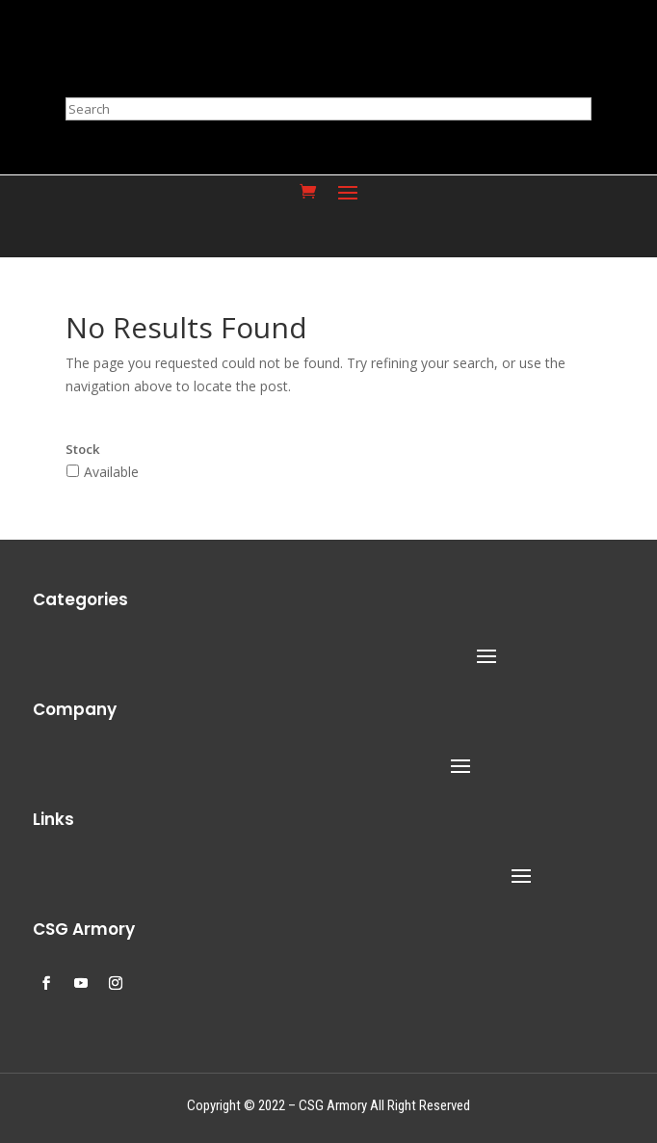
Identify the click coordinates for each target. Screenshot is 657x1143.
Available (111, 472)
